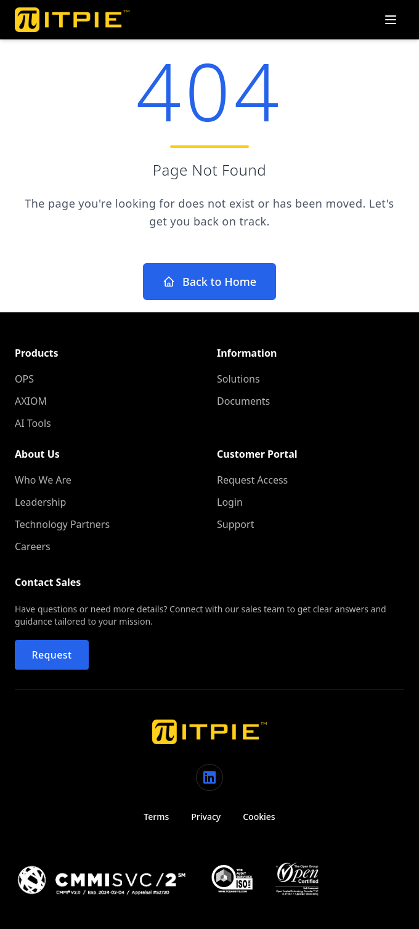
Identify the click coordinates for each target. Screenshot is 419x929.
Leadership (40, 502)
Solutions (238, 379)
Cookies (259, 816)
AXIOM (31, 401)
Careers (33, 546)
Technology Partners (62, 524)
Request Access (252, 480)
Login (230, 502)
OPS (24, 379)
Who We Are (43, 480)
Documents (243, 401)
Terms (156, 816)
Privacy (206, 816)
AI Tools (33, 423)
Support (235, 524)
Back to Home (209, 281)
